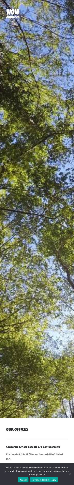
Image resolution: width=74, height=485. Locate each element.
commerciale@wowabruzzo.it (24, 422)
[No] (69, 474)
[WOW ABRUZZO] (13, 12)
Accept (23, 480)
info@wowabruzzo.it (42, 410)
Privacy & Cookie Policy (44, 480)
